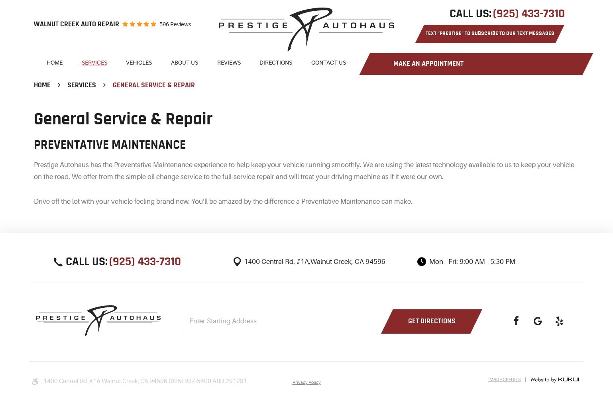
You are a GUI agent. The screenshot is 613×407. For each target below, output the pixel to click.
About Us (184, 62)
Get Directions (432, 321)
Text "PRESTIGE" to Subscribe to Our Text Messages (490, 33)
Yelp (559, 321)
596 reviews (175, 24)
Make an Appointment (428, 63)
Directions (275, 62)
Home (55, 62)
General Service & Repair (154, 85)
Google (538, 321)
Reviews (229, 62)
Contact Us (328, 62)
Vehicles (139, 62)
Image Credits (504, 380)
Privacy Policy (307, 382)
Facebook (516, 321)
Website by (554, 380)
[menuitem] (55, 64)
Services (94, 62)
